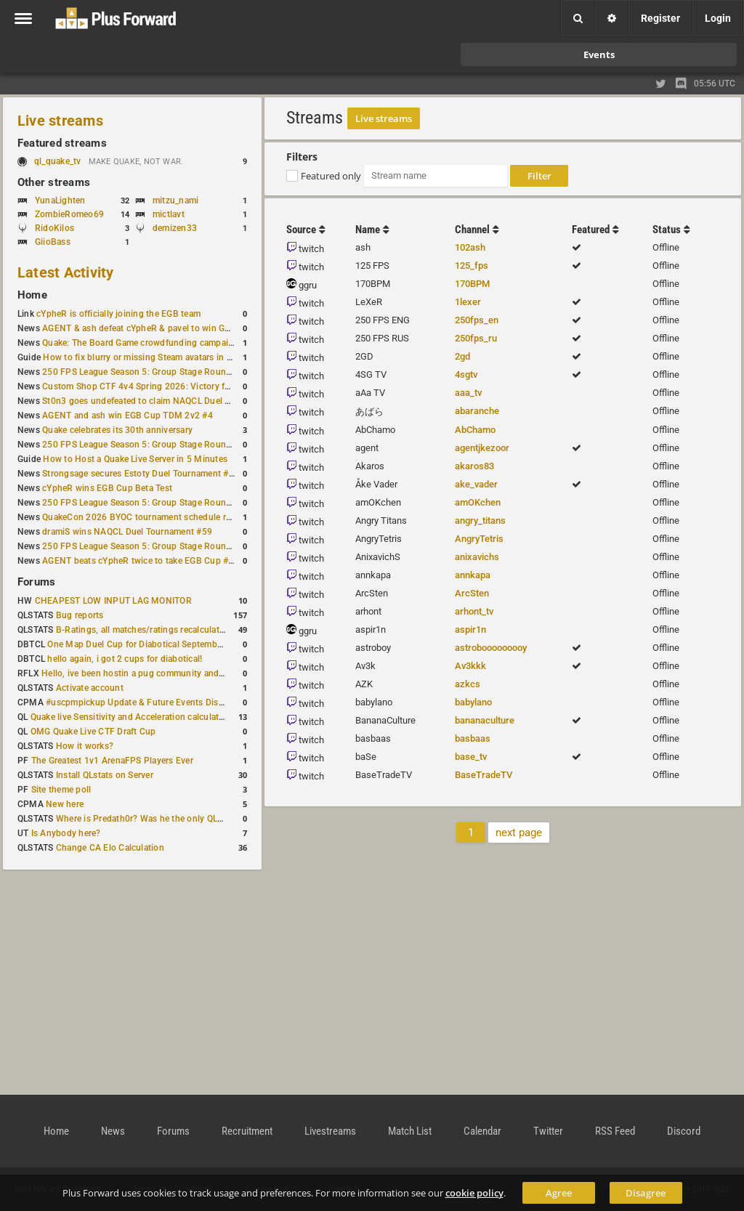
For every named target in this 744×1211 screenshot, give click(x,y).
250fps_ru (476, 338)
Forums (36, 581)
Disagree (646, 1192)
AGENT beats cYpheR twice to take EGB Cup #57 (140, 561)
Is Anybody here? (66, 833)
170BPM (472, 283)
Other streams (53, 182)
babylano (473, 702)
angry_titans (480, 520)
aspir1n (470, 629)
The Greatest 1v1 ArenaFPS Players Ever (112, 761)
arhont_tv (474, 611)
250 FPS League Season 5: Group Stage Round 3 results (155, 445)
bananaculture (484, 720)
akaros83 (474, 466)
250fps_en (476, 320)
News (113, 1131)
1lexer (468, 301)
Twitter (548, 1131)
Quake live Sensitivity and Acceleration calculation (131, 717)
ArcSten (472, 593)
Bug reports (80, 615)
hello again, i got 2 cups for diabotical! (124, 659)
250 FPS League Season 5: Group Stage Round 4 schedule (160, 372)
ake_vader (476, 484)
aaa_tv (468, 392)
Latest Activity (65, 272)
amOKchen (478, 502)
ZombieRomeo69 (69, 214)
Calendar (482, 1131)
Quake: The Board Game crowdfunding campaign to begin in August (179, 343)
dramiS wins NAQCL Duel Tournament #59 (127, 532)
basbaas (472, 738)
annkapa (472, 575)
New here (65, 804)
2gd (462, 356)
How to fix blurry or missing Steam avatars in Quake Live (156, 357)
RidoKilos (54, 228)
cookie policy (474, 1192)
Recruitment (247, 1131)
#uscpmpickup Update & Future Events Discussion (148, 702)
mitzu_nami (175, 200)
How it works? (84, 746)
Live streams (60, 120)
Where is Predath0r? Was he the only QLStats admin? (163, 819)
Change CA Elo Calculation (110, 848)
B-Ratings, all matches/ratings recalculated (142, 630)
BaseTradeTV (483, 774)
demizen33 (175, 228)
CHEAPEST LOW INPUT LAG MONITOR (113, 601)
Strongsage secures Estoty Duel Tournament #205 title (152, 474)
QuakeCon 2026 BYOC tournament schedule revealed (149, 517)
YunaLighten (60, 200)
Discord (683, 1131)
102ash (470, 247)
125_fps (471, 265)
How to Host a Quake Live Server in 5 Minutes (135, 459)
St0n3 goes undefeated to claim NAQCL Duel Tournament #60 (166, 401)
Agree (559, 1192)
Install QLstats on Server (104, 775)
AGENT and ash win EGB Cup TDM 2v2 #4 (127, 415)
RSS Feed (615, 1131)
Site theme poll (61, 790)
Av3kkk (470, 665)
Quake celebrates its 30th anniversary (117, 430)
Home (32, 294)
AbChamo (475, 429)
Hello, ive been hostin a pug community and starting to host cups (173, 673)
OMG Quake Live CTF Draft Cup (93, 731)
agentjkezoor (482, 447)
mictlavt (169, 214)
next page (519, 832)
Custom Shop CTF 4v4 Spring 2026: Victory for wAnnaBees (162, 386)
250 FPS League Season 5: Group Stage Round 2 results (155, 546)
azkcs (467, 684)
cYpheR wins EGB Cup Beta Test (107, 488)
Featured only (331, 175)
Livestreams (330, 1131)
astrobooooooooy (491, 647)
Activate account (90, 688)
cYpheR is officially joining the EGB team (118, 314)
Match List (410, 1131)
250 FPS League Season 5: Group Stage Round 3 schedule (160, 503)
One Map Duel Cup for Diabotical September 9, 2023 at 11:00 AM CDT (188, 644)
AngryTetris (479, 538)
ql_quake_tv (57, 161)
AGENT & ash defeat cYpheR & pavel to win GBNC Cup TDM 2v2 (172, 328)
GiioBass (52, 242)
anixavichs (477, 556)
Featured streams (62, 143)
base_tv (471, 756)
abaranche (477, 410)
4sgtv (466, 374)
